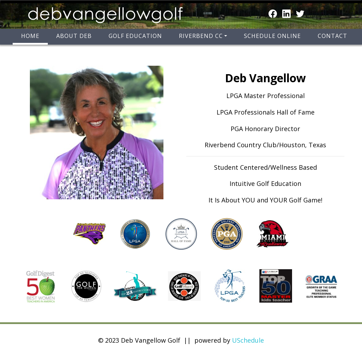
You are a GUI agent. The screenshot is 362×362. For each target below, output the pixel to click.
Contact (332, 36)
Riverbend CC (201, 36)
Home (30, 36)
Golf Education (135, 36)
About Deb (74, 36)
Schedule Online (272, 36)
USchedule (248, 340)
